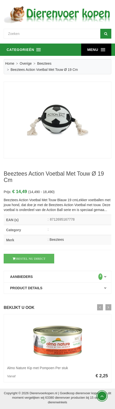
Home (9, 63)
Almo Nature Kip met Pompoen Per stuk (37, 368)
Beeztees (44, 63)
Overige (26, 63)
